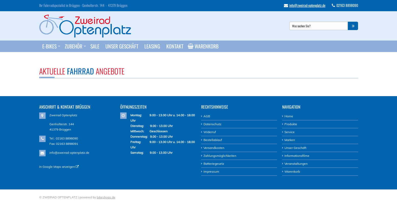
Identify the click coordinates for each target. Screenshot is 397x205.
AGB (206, 116)
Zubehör (73, 46)
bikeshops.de (106, 197)
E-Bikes (49, 46)
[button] (353, 26)
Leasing (152, 46)
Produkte (290, 124)
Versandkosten (213, 148)
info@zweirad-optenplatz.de (307, 5)
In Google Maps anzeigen (59, 167)
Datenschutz (212, 124)
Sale (94, 46)
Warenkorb (204, 46)
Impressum (211, 171)
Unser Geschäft (121, 46)
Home (288, 116)
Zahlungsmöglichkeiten (219, 156)
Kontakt (174, 46)
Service (289, 132)
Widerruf (209, 132)
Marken (289, 140)
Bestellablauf (212, 140)
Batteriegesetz (213, 163)
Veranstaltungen (296, 163)
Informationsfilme (296, 156)
